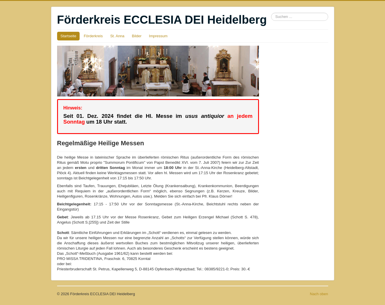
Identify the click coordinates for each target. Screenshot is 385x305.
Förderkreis (93, 36)
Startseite (68, 36)
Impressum (158, 36)
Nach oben (319, 294)
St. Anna (117, 36)
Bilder (136, 36)
